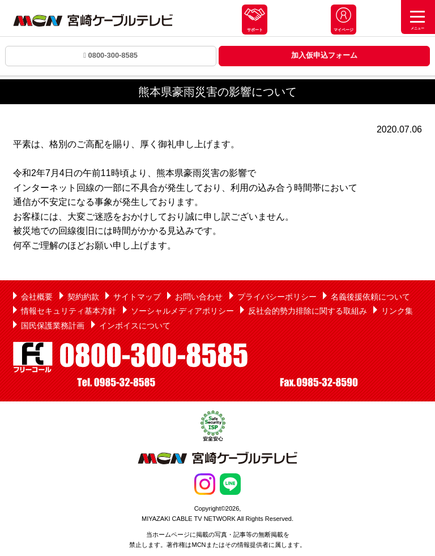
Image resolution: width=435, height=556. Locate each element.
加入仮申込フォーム (324, 55)
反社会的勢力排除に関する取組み (307, 310)
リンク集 (397, 310)
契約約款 (83, 296)
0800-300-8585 (110, 55)
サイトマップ (137, 296)
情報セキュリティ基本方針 (68, 310)
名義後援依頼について (370, 296)
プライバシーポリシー (277, 296)
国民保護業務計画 (52, 325)
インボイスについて (134, 325)
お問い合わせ (199, 296)
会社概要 (37, 296)
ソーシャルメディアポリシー (182, 310)
